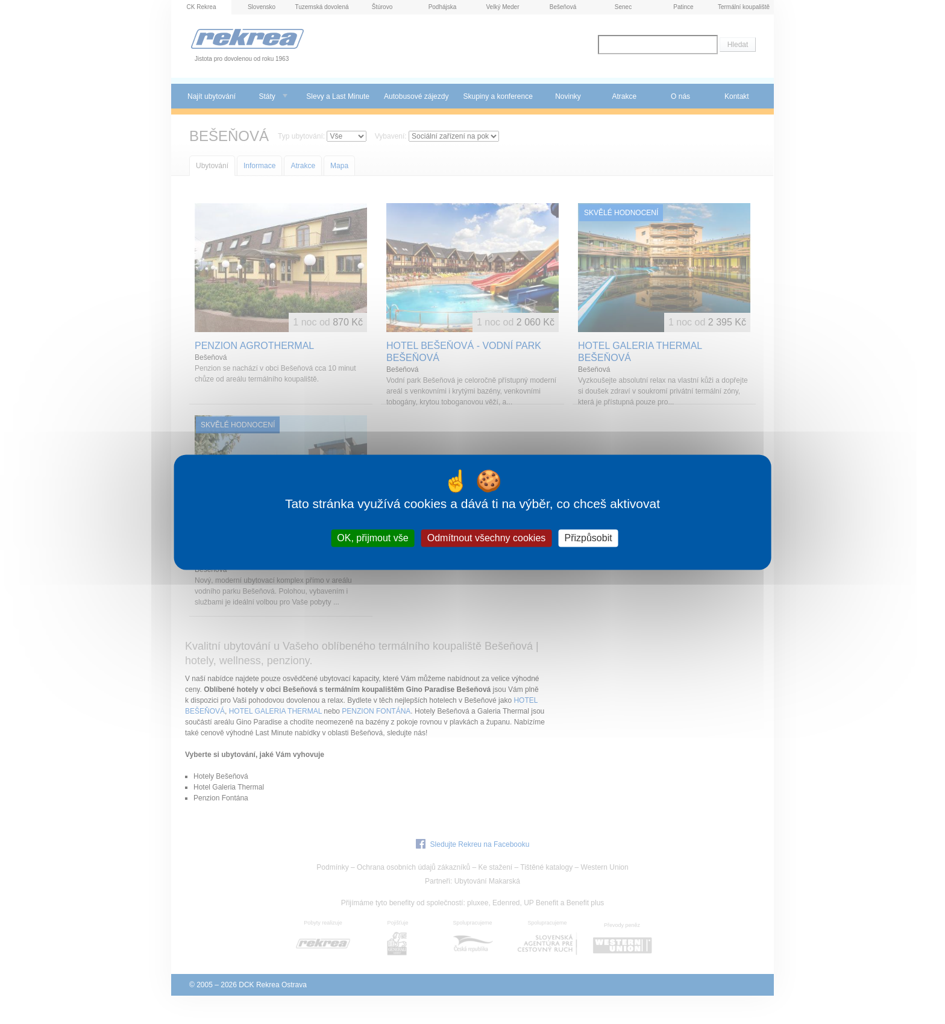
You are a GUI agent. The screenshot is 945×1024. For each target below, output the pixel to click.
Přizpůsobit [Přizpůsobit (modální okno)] (588, 538)
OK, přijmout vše (372, 538)
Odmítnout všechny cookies (486, 538)
